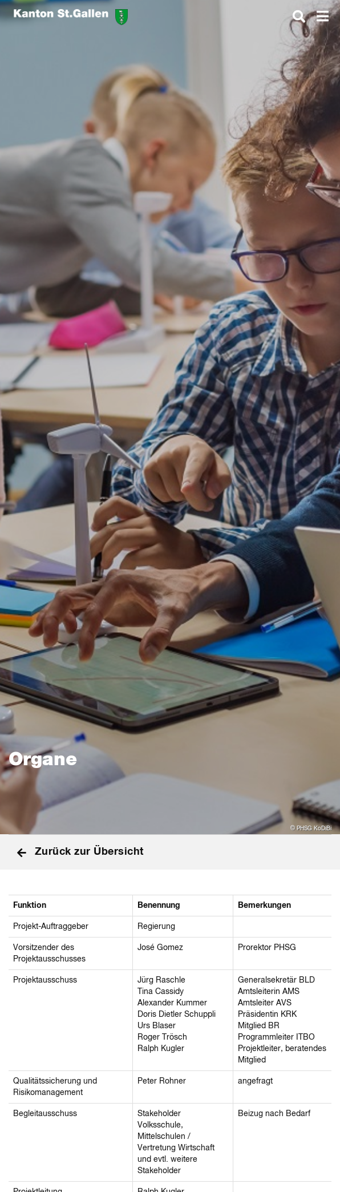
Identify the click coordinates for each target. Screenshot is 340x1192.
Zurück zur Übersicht (80, 852)
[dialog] (299, 16)
